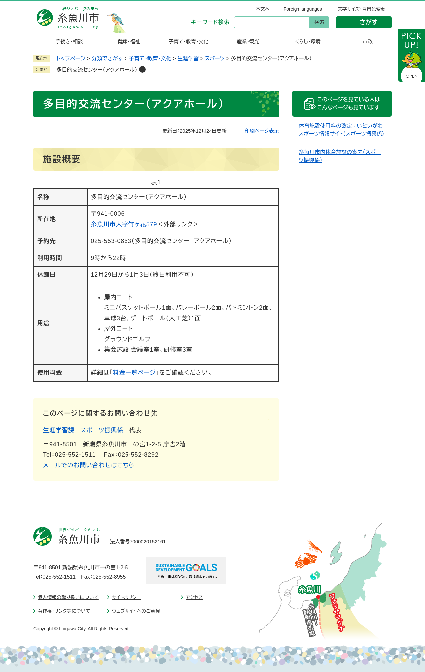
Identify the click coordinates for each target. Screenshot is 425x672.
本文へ (263, 9)
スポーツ (215, 58)
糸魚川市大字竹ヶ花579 (124, 224)
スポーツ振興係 (102, 430)
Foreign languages (303, 9)
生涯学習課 (59, 430)
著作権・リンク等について (64, 611)
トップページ (70, 58)
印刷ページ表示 (262, 131)
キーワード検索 (210, 22)
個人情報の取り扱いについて (68, 597)
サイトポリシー (126, 597)
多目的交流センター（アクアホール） (96, 70)
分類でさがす (107, 58)
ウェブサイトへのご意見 (136, 611)
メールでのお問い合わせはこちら (88, 465)
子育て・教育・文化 (150, 58)
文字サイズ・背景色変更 (361, 9)
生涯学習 (188, 58)
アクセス (194, 597)
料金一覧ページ (134, 372)
